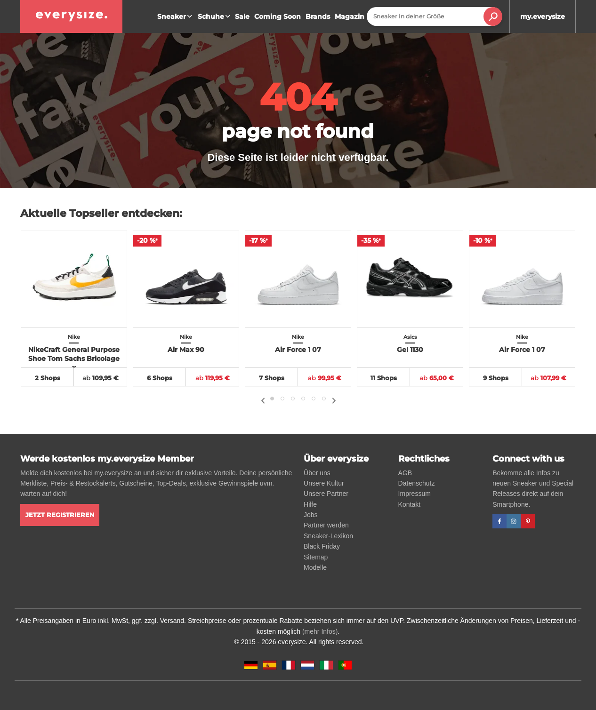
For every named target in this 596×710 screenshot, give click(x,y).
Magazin (349, 16)
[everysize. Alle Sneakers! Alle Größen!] (71, 16)
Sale (242, 16)
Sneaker (175, 16)
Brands (318, 16)
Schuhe (215, 16)
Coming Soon (277, 16)
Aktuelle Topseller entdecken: (101, 213)
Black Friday (322, 546)
